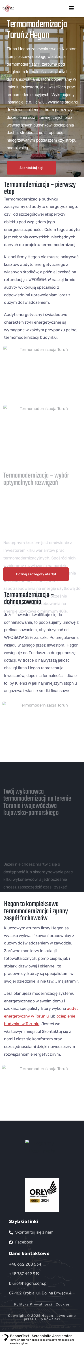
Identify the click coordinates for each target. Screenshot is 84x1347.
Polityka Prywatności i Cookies (42, 1304)
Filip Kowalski (47, 1319)
